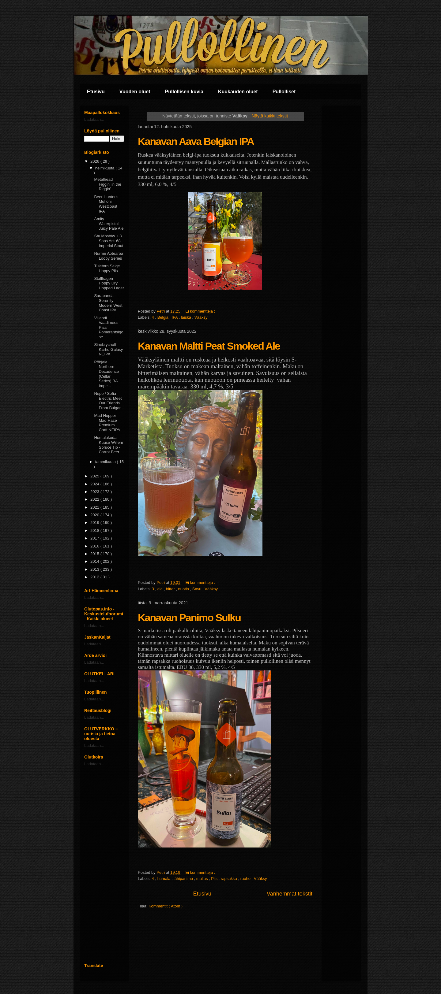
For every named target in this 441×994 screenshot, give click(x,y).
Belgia (163, 317)
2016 (95, 546)
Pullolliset (284, 91)
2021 (95, 507)
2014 (95, 561)
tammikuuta (106, 461)
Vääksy (201, 317)
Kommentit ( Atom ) (166, 906)
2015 (95, 553)
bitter (171, 589)
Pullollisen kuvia (184, 91)
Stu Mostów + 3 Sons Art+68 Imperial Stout (108, 241)
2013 (95, 569)
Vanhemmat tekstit (289, 894)
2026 (95, 161)
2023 (95, 491)
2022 (95, 499)
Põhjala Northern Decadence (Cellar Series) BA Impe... (106, 374)
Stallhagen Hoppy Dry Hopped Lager (109, 283)
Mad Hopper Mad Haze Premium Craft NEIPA (107, 422)
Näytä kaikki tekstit (270, 115)
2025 (95, 476)
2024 (95, 484)
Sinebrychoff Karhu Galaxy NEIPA (108, 349)
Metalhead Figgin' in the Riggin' (107, 184)
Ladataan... (94, 119)
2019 (95, 522)
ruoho (246, 878)
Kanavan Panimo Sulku (189, 617)
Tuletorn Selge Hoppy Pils (107, 268)
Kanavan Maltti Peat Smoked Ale (209, 346)
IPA (175, 317)
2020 (95, 515)
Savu (197, 589)
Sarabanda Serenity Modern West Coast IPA (108, 302)
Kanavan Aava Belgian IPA (196, 141)
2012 (95, 577)
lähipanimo (184, 878)
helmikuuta (105, 168)
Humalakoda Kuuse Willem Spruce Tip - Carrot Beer (108, 444)
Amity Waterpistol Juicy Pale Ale (108, 224)
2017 (95, 538)
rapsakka (229, 878)
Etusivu (96, 91)
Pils (215, 878)
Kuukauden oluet (238, 91)
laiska (186, 317)
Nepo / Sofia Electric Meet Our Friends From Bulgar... (109, 400)
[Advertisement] (104, 864)
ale (160, 589)
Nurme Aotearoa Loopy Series (108, 256)
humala (164, 878)
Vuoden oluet (134, 91)
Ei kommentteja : (200, 311)
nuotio (184, 589)
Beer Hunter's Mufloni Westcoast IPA (106, 204)
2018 (95, 530)
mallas (202, 878)
